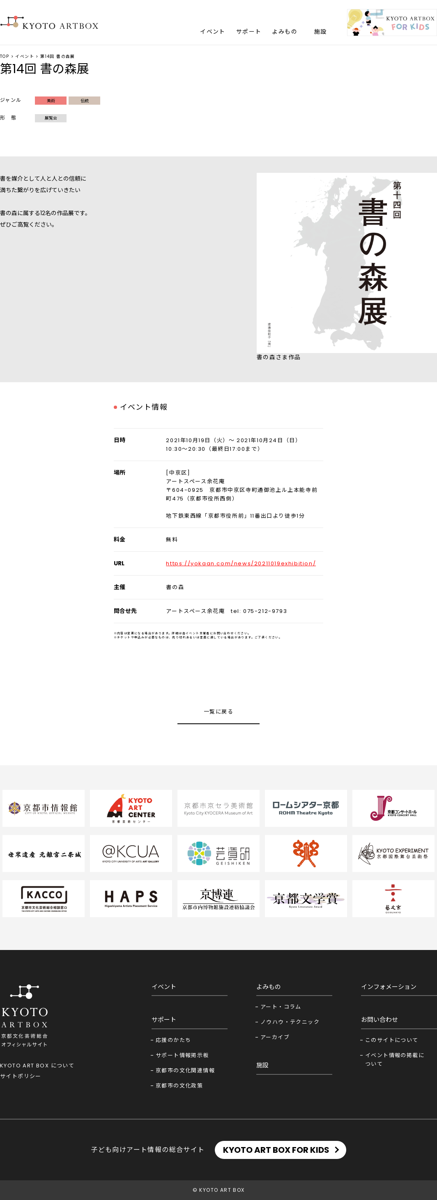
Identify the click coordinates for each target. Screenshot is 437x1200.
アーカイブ (275, 1037)
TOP (4, 56)
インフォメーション (388, 986)
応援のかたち (173, 1040)
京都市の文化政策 (179, 1086)
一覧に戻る (218, 712)
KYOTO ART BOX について (37, 1065)
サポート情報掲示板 (182, 1055)
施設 (320, 32)
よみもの (284, 32)
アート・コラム (280, 1007)
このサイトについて (392, 1040)
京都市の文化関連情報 (185, 1070)
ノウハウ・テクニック (290, 1022)
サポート (249, 32)
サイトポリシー (20, 1076)
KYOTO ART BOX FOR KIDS (276, 1150)
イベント (212, 32)
